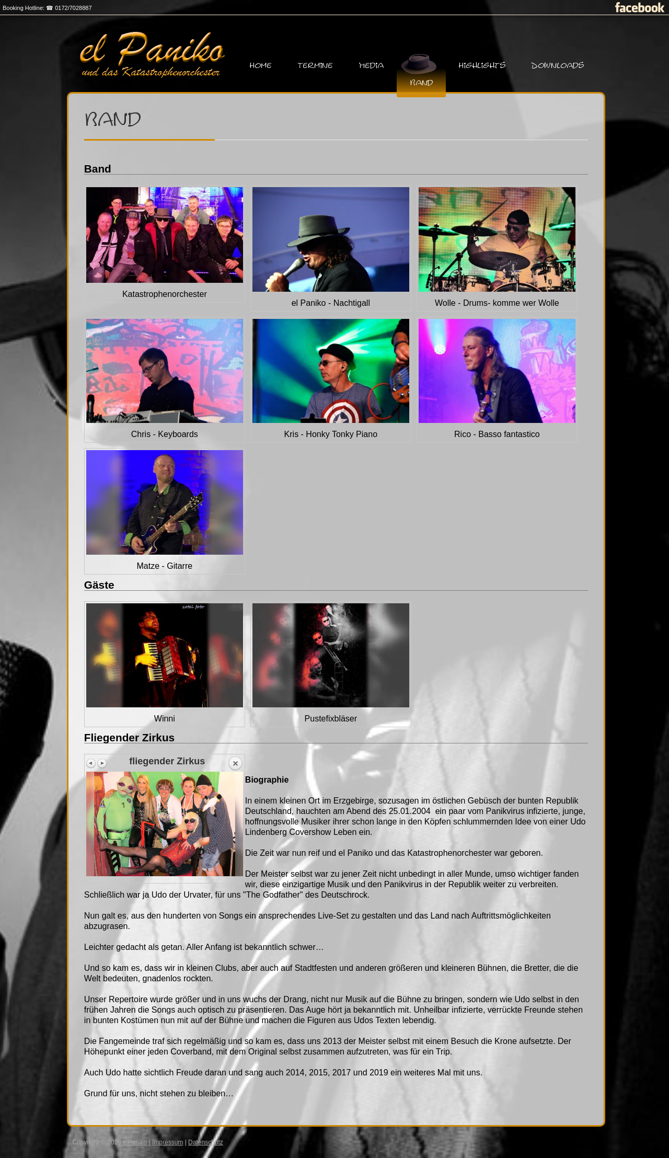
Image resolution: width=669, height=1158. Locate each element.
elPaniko (135, 1142)
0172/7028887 (73, 8)
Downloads (558, 65)
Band (421, 82)
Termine (315, 65)
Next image (102, 763)
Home (261, 65)
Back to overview (235, 764)
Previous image (91, 763)
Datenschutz (205, 1142)
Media (371, 65)
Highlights (482, 65)
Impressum (167, 1142)
